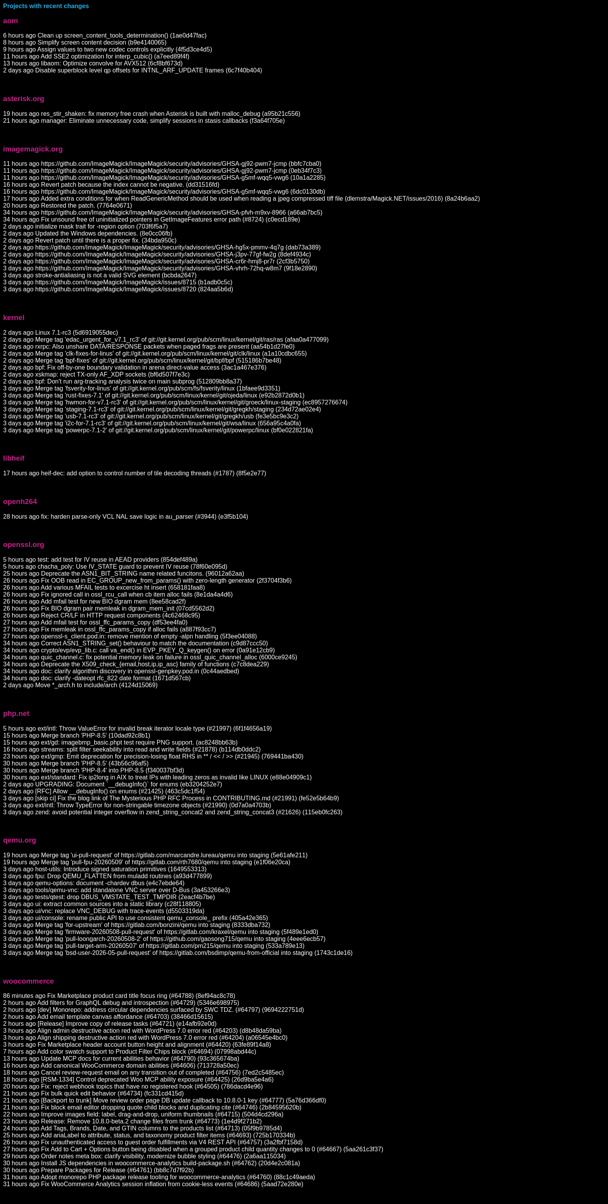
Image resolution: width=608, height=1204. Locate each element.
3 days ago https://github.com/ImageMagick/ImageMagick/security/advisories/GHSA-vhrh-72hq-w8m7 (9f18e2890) (160, 268)
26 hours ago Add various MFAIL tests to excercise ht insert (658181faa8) (104, 587)
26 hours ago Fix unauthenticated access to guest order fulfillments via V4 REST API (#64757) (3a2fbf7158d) (153, 1142)
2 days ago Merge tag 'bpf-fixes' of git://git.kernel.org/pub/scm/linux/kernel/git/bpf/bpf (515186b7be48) (142, 360)
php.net (16, 713)
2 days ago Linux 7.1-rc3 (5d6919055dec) (60, 332)
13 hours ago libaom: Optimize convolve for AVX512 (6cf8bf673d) (93, 63)
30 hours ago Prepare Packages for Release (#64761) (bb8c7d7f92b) (98, 1170)
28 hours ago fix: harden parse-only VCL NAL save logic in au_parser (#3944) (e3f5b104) (125, 516)
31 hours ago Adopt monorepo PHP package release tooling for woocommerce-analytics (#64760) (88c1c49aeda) (159, 1177)
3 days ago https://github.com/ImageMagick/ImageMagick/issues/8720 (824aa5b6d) (118, 289)
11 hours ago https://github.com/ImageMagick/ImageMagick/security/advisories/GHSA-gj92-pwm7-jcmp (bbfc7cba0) (162, 163)
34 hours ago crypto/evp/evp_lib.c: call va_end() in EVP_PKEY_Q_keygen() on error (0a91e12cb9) (139, 650)
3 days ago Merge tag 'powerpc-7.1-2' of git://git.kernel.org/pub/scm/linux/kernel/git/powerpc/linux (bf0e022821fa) (158, 430)
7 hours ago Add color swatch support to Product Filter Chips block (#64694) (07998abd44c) (129, 1051)
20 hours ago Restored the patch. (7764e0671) (67, 205)
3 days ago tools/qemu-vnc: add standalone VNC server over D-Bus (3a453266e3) (116, 890)
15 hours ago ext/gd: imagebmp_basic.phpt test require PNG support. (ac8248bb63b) (120, 742)
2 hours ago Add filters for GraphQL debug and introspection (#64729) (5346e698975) (121, 1002)
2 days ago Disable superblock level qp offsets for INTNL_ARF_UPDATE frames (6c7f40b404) (132, 70)
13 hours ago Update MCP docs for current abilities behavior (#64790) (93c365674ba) (121, 1058)
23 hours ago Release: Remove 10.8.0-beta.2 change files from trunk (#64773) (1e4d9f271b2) (132, 1121)
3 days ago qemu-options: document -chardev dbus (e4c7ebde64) (94, 883)
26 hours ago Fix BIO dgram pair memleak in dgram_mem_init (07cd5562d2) (108, 608)
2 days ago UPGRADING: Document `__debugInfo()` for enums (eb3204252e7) (112, 784)
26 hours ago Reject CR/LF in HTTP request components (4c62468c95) (101, 615)
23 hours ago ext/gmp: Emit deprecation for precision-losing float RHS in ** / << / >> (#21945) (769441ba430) (153, 756)
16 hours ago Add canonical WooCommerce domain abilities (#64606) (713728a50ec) (121, 1065)
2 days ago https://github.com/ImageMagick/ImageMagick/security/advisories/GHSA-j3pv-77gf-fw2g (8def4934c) (157, 254)
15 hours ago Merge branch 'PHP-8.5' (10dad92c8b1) (76, 735)
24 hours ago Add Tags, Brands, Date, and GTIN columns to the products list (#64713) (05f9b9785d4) (142, 1128)
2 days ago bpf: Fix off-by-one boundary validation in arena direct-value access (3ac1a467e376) (134, 367)
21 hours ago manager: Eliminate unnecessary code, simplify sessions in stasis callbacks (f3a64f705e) (144, 120)
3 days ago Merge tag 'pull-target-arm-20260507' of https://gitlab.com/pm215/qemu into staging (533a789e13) (153, 946)
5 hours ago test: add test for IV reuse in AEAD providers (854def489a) (100, 559)
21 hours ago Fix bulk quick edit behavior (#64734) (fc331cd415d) (93, 1093)
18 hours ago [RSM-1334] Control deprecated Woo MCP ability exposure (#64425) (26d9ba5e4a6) (138, 1079)
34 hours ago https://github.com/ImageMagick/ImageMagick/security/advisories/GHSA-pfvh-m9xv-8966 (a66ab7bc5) (163, 212)
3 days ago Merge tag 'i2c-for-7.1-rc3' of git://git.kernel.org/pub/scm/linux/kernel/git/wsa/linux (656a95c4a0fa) (152, 423)
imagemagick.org (33, 149)
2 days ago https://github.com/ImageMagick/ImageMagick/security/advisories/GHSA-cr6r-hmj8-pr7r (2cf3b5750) (156, 261)
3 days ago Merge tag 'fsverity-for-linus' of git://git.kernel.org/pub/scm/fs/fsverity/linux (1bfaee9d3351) (141, 388)
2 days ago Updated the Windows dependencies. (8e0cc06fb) (88, 233)
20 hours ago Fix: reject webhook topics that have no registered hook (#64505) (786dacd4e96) (133, 1086)
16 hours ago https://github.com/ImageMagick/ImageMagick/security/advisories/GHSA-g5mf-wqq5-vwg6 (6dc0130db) (164, 191)
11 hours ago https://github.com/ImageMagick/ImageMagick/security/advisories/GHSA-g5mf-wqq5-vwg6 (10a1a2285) (164, 177)
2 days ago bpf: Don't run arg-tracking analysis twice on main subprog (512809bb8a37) (122, 381)
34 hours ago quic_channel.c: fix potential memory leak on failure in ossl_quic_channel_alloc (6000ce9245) (150, 657)
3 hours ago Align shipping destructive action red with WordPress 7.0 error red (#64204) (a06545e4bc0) (145, 1037)
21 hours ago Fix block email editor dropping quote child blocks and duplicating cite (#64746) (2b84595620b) (152, 1107)
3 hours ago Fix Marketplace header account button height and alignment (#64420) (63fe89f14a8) (137, 1044)
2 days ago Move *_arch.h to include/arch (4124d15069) (80, 685)
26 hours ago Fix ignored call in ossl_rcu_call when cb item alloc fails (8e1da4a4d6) (118, 594)
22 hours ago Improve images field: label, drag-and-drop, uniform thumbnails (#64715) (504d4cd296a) (143, 1114)
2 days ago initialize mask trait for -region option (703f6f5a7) (85, 226)
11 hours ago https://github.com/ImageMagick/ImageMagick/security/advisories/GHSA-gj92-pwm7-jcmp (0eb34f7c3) (162, 170)
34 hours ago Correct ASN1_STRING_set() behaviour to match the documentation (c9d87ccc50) (135, 643)
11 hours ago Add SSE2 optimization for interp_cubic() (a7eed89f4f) (96, 56)
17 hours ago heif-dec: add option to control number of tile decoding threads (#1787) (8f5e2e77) (134, 473)
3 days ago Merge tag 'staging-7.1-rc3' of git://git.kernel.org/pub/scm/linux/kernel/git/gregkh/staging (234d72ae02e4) (162, 409)
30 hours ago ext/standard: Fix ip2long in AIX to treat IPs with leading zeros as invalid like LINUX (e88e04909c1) (157, 777)
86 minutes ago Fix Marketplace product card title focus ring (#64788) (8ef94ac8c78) (119, 995)
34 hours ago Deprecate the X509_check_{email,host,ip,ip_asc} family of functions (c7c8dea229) (136, 664)
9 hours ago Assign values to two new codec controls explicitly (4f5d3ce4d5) (107, 49)
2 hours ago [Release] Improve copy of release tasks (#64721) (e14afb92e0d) (110, 1023)
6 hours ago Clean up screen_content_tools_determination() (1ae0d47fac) (105, 35)
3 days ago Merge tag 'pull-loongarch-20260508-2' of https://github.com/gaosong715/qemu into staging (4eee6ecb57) (164, 939)
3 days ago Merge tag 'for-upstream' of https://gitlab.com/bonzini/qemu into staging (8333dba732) (136, 925)
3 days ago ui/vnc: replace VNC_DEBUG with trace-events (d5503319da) (103, 911)
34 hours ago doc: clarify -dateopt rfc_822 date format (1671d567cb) (97, 678)
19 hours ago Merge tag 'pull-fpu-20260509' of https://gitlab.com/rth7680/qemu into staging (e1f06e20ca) (146, 862)
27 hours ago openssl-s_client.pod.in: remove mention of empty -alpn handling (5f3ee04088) (130, 636)
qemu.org (19, 840)
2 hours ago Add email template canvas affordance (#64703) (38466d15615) (108, 1016)
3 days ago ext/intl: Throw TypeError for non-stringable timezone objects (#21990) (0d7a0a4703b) (137, 805)
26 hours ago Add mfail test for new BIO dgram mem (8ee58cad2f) (94, 601)
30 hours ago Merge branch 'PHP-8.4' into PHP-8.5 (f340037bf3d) (93, 770)
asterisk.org (23, 99)
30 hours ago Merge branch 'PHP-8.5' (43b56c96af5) (76, 763)
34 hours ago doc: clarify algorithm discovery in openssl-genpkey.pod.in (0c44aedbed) (121, 671)
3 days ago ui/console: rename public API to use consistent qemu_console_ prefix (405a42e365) (135, 918)
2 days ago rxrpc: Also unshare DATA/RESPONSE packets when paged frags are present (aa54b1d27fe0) (149, 346)
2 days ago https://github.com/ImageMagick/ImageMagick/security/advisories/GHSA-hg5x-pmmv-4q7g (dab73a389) (162, 247)
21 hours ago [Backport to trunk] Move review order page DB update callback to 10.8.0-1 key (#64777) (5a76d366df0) (164, 1100)
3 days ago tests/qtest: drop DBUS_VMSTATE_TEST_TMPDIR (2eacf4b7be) (109, 897)
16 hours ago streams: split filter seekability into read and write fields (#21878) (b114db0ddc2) (132, 749)
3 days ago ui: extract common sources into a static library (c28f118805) (102, 904)
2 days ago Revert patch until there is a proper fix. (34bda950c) (89, 240)
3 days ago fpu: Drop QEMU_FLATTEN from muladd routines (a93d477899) (107, 876)
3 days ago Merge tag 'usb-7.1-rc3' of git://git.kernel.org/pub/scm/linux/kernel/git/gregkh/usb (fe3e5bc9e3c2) (151, 416)
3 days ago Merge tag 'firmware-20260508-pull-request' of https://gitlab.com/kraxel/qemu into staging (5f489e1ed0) (160, 932)
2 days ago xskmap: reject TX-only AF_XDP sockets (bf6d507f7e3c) (96, 374)
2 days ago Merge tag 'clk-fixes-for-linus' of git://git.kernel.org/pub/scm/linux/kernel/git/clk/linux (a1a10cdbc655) (155, 353)
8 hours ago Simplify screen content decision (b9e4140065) (85, 42)
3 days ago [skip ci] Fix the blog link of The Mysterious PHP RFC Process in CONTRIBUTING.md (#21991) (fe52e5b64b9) (171, 798)
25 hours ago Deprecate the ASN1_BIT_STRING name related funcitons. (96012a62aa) (123, 573)
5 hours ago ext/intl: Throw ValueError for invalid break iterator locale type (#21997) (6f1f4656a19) (137, 728)
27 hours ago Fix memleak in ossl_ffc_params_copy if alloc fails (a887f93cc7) (109, 629)
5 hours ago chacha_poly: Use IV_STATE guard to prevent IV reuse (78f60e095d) (115, 566)
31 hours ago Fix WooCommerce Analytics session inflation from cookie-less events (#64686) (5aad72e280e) (153, 1184)
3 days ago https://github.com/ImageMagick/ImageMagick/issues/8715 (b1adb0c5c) (117, 282)
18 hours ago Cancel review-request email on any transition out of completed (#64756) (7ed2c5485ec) (143, 1072)
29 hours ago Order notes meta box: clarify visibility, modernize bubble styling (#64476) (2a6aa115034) (144, 1156)
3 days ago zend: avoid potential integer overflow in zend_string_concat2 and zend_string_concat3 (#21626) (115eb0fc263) (172, 812)
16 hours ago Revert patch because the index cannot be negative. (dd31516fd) (111, 184)
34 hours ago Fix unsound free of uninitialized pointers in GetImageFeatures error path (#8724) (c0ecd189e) (151, 219)
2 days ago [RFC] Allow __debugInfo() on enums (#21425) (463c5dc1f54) (104, 791)
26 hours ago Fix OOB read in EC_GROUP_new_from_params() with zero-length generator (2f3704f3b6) (147, 580)
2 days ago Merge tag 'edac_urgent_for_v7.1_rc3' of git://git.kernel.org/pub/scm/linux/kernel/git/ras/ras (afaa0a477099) (165, 339)
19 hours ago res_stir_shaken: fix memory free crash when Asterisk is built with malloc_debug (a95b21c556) (152, 113)
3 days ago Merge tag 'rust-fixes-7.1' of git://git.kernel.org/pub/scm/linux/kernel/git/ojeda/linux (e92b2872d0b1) (153, 395)
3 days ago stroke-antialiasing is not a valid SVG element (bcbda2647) (100, 275)
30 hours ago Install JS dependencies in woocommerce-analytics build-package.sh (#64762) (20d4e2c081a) (151, 1163)
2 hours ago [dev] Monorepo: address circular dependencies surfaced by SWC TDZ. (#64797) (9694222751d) (153, 1009)
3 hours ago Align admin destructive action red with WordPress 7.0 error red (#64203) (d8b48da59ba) (142, 1030)
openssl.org (23, 544)
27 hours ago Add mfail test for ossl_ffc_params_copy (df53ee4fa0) (95, 622)
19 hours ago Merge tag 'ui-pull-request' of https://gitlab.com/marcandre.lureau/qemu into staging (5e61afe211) (155, 855)
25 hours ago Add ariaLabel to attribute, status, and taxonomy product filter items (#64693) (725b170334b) (149, 1135)
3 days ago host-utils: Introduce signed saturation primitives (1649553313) (105, 869)
